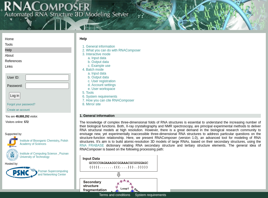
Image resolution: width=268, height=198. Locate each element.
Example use (100, 66)
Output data (100, 62)
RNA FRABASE (92, 145)
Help (8, 50)
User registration (103, 81)
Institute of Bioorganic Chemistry (39, 140)
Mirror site (93, 104)
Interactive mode (98, 54)
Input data (98, 58)
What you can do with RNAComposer (113, 50)
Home (9, 39)
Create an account (18, 109)
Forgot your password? (21, 104)
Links (9, 66)
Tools (9, 44)
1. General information (97, 116)
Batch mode (95, 70)
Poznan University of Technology (44, 155)
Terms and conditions (114, 195)
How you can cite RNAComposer (110, 100)
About (9, 55)
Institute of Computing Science (39, 153)
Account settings (103, 85)
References (13, 61)
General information (100, 46)
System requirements (101, 96)
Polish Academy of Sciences (44, 142)
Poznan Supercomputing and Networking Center (53, 173)
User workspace (103, 89)
